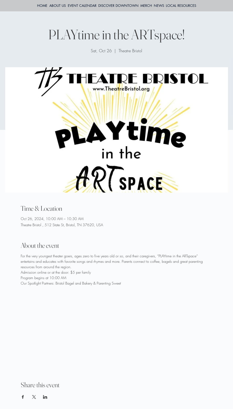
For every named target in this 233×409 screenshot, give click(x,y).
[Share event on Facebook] (23, 397)
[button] (181, 5)
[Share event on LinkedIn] (45, 397)
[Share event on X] (34, 397)
